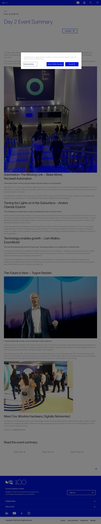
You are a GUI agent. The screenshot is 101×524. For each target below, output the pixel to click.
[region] (51, 60)
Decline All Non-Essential (55, 64)
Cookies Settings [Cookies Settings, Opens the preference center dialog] (29, 64)
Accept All (72, 64)
